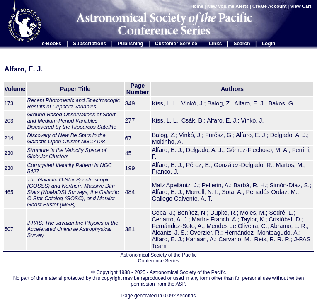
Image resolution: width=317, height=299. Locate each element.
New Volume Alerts (228, 6)
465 (9, 192)
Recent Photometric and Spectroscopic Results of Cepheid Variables (73, 103)
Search (242, 44)
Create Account (269, 6)
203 (9, 121)
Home (197, 6)
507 (9, 229)
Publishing (130, 44)
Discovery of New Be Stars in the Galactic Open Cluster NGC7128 (66, 138)
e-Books (51, 44)
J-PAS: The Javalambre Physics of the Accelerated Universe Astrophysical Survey (72, 229)
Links (215, 44)
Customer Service (176, 44)
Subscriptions (89, 44)
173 (9, 103)
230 (9, 153)
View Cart (301, 6)
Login (269, 44)
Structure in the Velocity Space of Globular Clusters (66, 153)
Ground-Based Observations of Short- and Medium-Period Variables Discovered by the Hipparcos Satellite (72, 120)
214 (9, 138)
